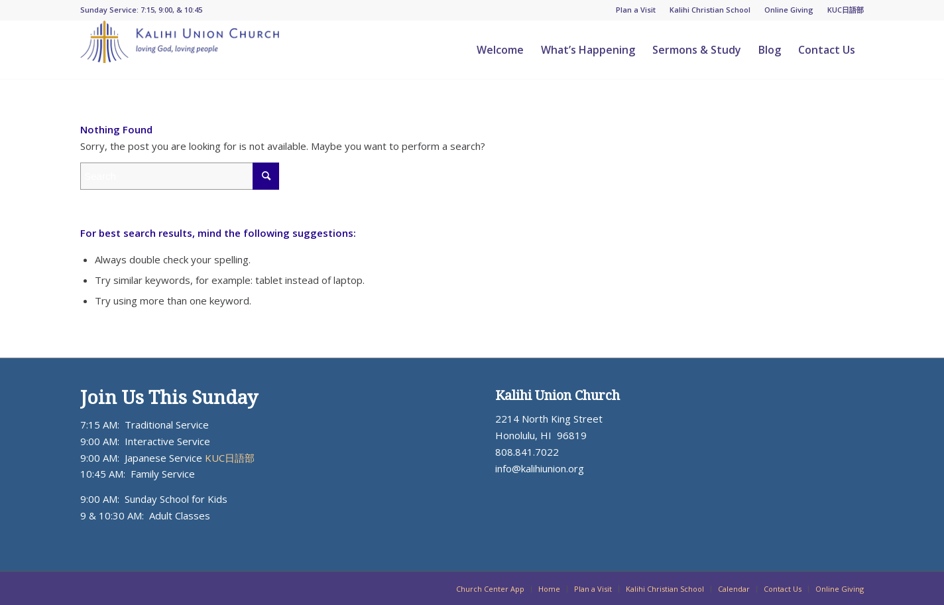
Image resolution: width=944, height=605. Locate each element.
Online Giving (788, 10)
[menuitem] (636, 10)
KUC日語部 (845, 10)
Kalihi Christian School (710, 10)
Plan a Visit (636, 10)
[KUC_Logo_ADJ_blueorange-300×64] (179, 50)
